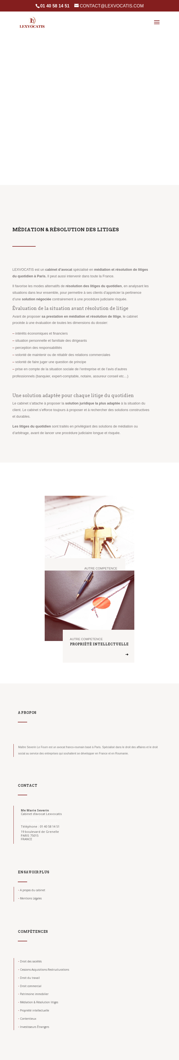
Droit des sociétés (30, 961)
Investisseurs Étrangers (33, 1027)
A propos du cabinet (31, 890)
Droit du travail (29, 978)
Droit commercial (29, 986)
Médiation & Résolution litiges (38, 1002)
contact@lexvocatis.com (39, 823)
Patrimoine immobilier (33, 994)
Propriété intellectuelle (33, 1010)
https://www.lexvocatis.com (41, 818)
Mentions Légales (30, 898)
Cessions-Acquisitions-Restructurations (43, 969)
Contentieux (27, 1019)
